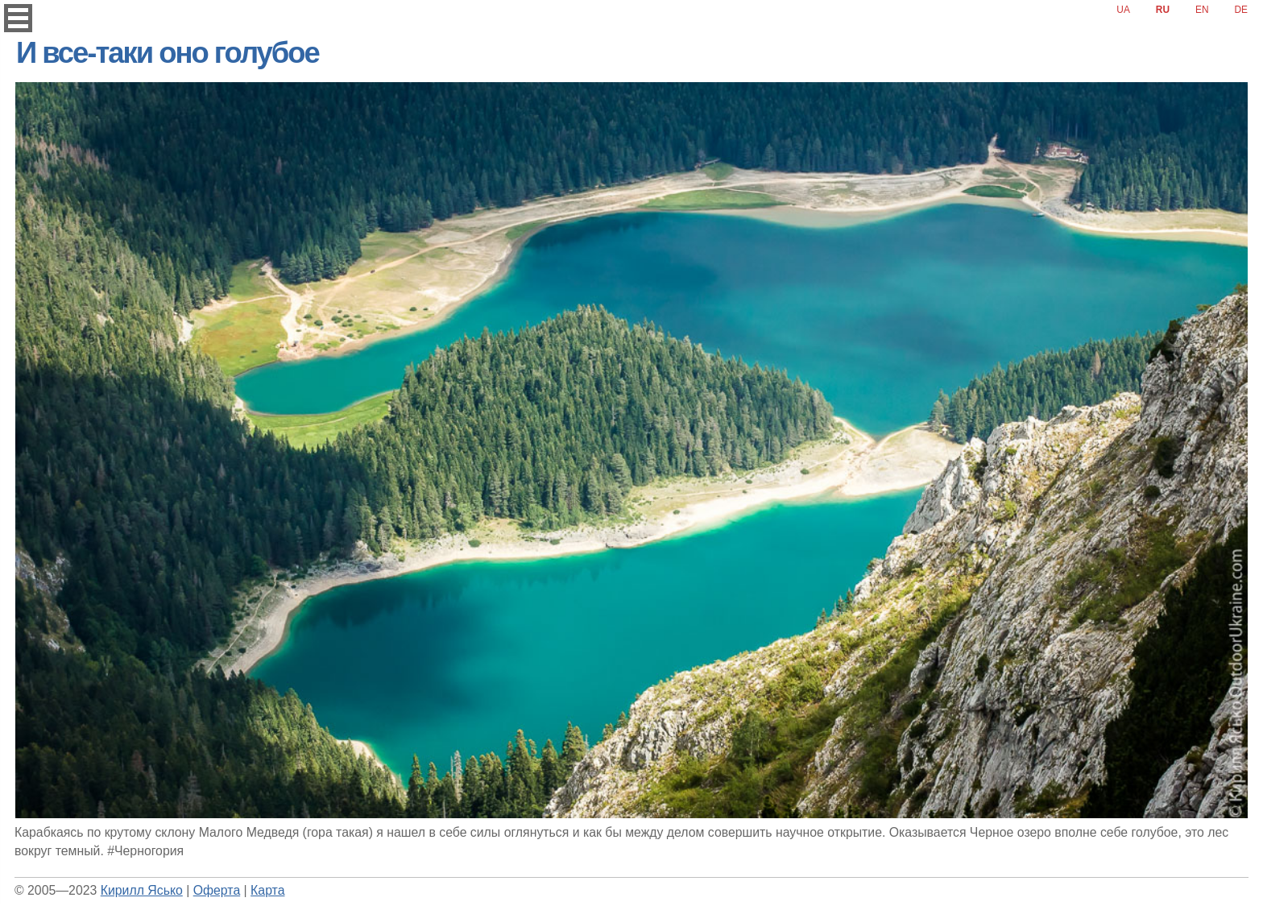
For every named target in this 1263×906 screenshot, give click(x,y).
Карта (267, 890)
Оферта (216, 890)
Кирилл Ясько (142, 890)
